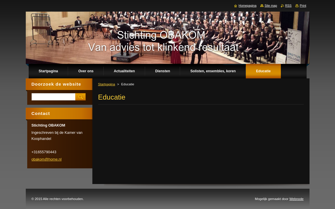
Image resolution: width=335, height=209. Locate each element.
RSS (288, 5)
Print (303, 5)
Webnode (296, 199)
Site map (271, 5)
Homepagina (248, 5)
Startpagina (106, 84)
